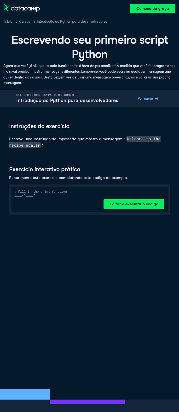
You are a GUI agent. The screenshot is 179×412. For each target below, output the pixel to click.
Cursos (24, 21)
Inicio (8, 21)
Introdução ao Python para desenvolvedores (72, 21)
